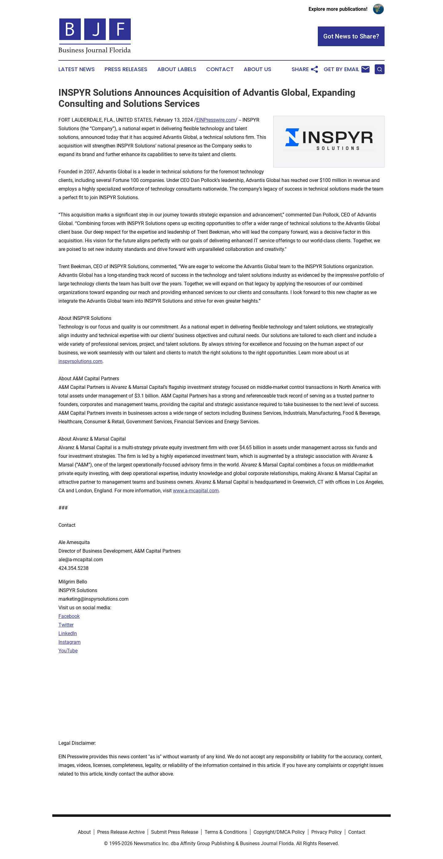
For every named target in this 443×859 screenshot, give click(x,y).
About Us (257, 69)
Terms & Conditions (226, 832)
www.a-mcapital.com (196, 491)
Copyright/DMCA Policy (279, 832)
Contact (220, 69)
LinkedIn (67, 633)
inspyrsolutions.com (80, 361)
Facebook (69, 616)
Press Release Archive (121, 832)
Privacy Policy (326, 832)
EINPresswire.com (215, 120)
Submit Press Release (174, 832)
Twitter (66, 625)
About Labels (176, 69)
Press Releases (126, 69)
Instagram (69, 642)
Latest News (76, 69)
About (84, 832)
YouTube (68, 651)
